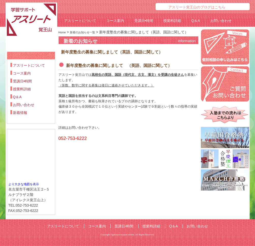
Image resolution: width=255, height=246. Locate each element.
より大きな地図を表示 (23, 184)
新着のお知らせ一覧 (82, 32)
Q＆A (195, 21)
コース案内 (115, 21)
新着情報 (20, 113)
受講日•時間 (143, 21)
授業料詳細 (172, 21)
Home (62, 32)
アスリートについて (80, 21)
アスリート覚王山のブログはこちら (196, 7)
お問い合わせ (221, 21)
